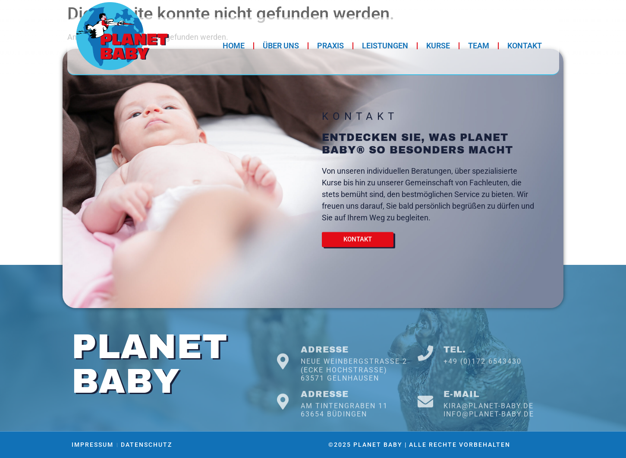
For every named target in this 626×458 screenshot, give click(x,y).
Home (234, 45)
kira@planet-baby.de (489, 422)
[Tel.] (425, 374)
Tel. (455, 370)
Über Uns (281, 45)
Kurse (438, 45)
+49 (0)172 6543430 (483, 382)
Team (478, 45)
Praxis (330, 45)
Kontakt (524, 45)
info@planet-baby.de (489, 431)
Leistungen (385, 45)
